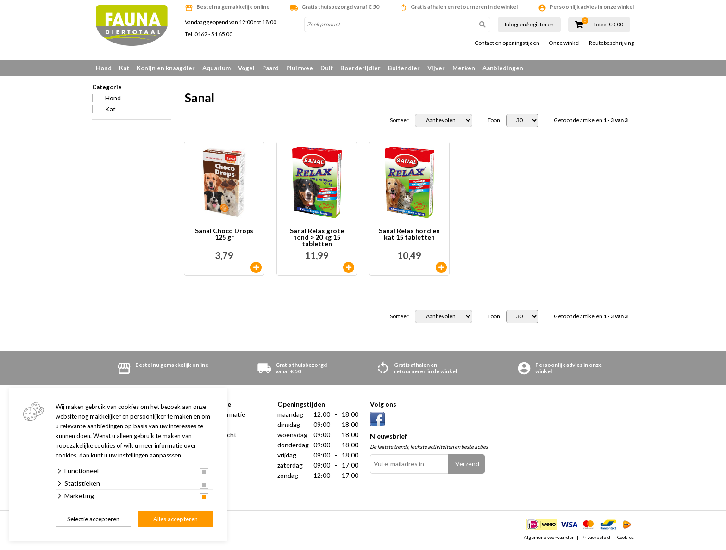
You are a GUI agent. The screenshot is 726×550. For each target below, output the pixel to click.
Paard (270, 68)
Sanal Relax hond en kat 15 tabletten (409, 235)
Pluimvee (299, 68)
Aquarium (216, 68)
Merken (463, 68)
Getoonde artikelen (591, 121)
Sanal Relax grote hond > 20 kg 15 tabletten (317, 238)
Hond (104, 68)
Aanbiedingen (502, 68)
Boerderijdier (360, 68)
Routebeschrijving (611, 43)
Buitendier (404, 68)
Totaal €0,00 (608, 24)
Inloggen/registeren (529, 24)
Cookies (625, 538)
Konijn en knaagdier (166, 68)
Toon (494, 121)
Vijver (436, 68)
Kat (124, 68)
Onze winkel (564, 43)
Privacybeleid (596, 538)
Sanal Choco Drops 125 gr (224, 235)
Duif (326, 68)
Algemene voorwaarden (549, 538)
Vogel (246, 68)
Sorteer (399, 121)
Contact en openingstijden (507, 43)
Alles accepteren (175, 519)
